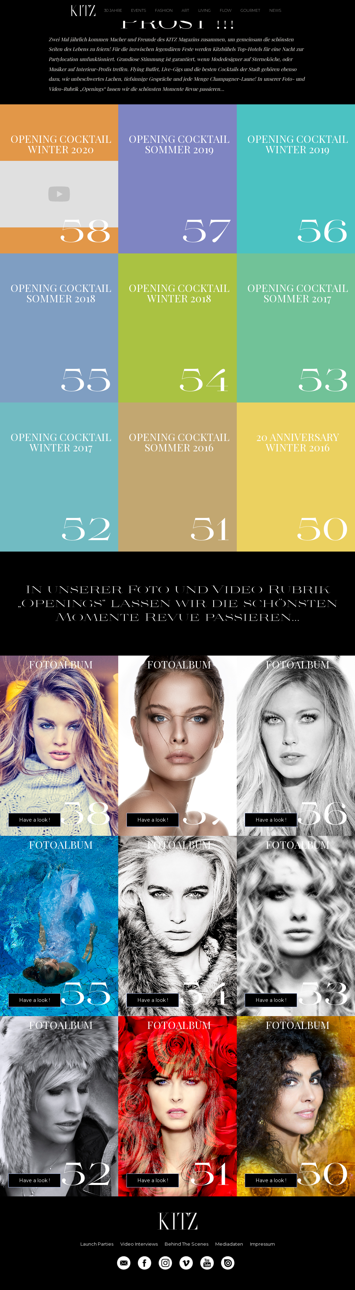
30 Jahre (113, 10)
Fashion (164, 10)
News (275, 10)
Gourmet (250, 10)
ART (185, 10)
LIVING (204, 10)
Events (138, 10)
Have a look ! (34, 820)
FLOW (226, 10)
